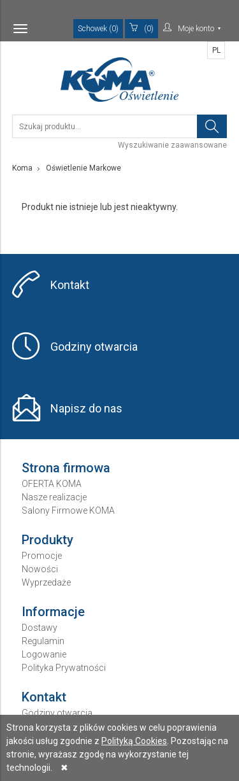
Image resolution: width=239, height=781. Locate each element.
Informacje (53, 611)
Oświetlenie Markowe (83, 168)
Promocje (42, 556)
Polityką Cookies (134, 741)
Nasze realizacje (54, 497)
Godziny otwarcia (94, 346)
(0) (141, 28)
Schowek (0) (98, 28)
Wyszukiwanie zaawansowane (172, 145)
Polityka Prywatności (64, 668)
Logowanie (44, 654)
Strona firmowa (66, 467)
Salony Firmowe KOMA (68, 510)
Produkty (47, 539)
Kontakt (69, 285)
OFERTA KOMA (52, 484)
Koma (22, 168)
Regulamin (43, 641)
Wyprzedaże (46, 582)
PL (216, 50)
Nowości (40, 569)
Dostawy (39, 628)
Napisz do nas (86, 408)
